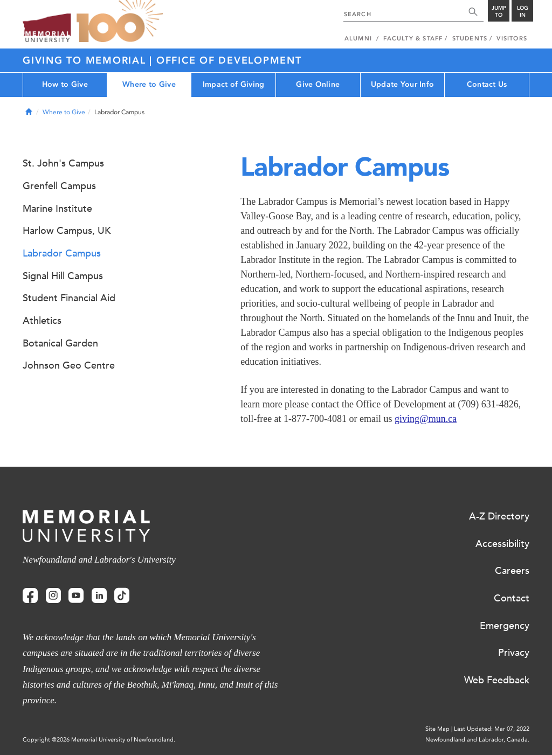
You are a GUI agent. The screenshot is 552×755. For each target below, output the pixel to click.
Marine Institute (57, 208)
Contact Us (487, 84)
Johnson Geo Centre (69, 365)
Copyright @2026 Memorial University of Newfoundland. (99, 739)
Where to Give (149, 84)
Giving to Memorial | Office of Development (162, 60)
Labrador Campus (62, 253)
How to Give (65, 84)
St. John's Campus (63, 163)
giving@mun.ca (426, 418)
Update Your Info (402, 84)
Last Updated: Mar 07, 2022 (491, 728)
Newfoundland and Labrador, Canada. (477, 739)
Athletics (42, 321)
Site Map (437, 728)
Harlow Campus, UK (67, 231)
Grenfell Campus (59, 186)
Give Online (318, 84)
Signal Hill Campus (63, 276)
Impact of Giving (233, 84)
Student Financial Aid (69, 298)
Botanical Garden (60, 343)
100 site (119, 21)
